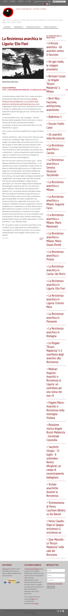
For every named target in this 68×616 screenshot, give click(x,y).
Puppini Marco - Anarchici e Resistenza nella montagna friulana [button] (55, 410)
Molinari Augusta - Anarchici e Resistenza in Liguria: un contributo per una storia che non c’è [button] (54, 382)
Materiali (42, 238)
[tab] (56, 49)
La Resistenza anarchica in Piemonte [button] (54, 317)
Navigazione (18, 27)
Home (5, 1)
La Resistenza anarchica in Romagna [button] (54, 332)
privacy (32, 614)
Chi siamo (7, 27)
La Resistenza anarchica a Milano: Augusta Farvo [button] (55, 202)
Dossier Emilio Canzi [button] (55, 126)
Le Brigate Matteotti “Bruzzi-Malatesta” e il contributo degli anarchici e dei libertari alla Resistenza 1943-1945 (20, 101)
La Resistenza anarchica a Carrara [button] (54, 149)
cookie (36, 614)
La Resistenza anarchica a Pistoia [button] (54, 255)
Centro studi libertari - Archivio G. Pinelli (31, 9)
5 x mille (28, 1)
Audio (41, 239)
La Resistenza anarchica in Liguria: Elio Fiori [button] (55, 284)
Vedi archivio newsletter (54, 584)
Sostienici (20, 1)
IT (35, 1)
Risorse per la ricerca (34, 27)
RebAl (33, 599)
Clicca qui (5, 569)
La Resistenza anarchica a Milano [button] (54, 186)
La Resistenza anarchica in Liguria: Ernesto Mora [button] (55, 301)
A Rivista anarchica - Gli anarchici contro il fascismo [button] (55, 49)
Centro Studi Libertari (32, 569)
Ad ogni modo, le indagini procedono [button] (55, 65)
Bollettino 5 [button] (55, 117)
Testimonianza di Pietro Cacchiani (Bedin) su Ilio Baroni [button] (55, 508)
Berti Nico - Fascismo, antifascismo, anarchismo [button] (53, 104)
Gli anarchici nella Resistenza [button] (55, 136)
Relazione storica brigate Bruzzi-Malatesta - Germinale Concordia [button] (55, 432)
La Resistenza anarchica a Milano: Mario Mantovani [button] (54, 220)
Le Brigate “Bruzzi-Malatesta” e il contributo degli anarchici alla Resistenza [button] (55, 352)
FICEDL (36, 603)
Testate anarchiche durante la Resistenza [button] (52, 490)
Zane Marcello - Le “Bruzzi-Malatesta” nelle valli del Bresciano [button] (55, 547)
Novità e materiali (50, 27)
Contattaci (12, 1)
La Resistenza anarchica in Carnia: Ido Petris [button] (55, 270)
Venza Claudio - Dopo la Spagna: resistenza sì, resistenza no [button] (55, 526)
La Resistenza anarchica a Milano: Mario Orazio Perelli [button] (54, 239)
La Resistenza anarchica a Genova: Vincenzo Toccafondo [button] (54, 167)
